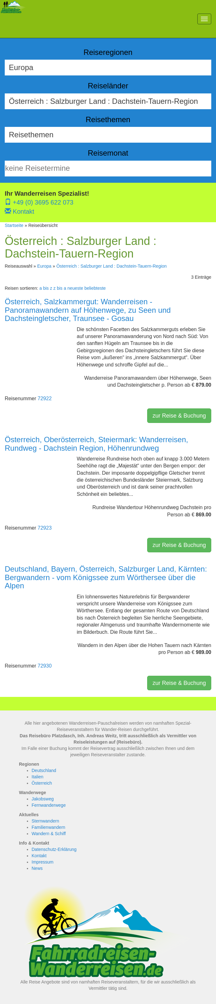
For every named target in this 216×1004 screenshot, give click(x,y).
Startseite (14, 225)
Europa (44, 266)
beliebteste (95, 288)
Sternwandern (45, 820)
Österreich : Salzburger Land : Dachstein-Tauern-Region (111, 266)
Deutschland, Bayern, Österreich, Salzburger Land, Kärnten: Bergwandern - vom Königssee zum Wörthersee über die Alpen (106, 577)
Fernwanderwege (49, 805)
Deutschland (44, 770)
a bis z (45, 288)
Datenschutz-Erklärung (54, 849)
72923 (45, 528)
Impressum (42, 861)
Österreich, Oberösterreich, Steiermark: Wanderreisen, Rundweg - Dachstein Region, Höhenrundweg (96, 443)
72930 (45, 665)
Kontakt (19, 211)
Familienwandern (48, 827)
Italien (37, 776)
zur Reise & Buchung (179, 416)
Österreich (42, 783)
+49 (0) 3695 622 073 (39, 202)
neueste (75, 288)
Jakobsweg (43, 798)
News (37, 868)
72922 (45, 398)
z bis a (59, 288)
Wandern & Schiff (49, 833)
